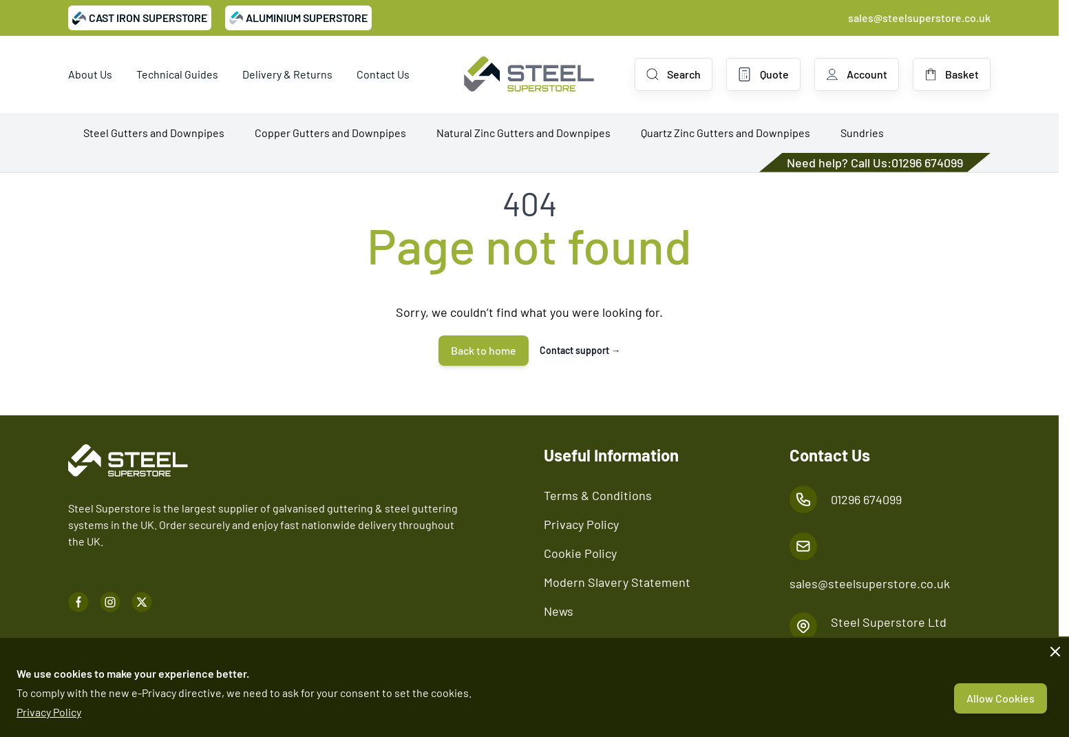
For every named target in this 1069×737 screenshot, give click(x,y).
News (558, 611)
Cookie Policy (580, 553)
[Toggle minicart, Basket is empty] (952, 74)
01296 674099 (927, 162)
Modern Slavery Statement (617, 582)
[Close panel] (1055, 651)
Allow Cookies (1000, 698)
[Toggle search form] (673, 74)
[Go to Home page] (529, 74)
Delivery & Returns (287, 74)
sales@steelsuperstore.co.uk (919, 17)
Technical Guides (177, 74)
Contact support (580, 350)
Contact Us (383, 74)
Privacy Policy (49, 711)
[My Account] (856, 74)
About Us (90, 74)
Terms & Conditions (598, 495)
